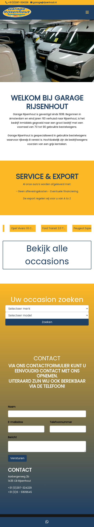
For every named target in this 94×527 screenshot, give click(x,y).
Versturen (17, 458)
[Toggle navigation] (87, 12)
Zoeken (47, 322)
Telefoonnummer (61, 422)
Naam (11, 407)
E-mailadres (15, 422)
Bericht (12, 437)
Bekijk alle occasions (47, 255)
